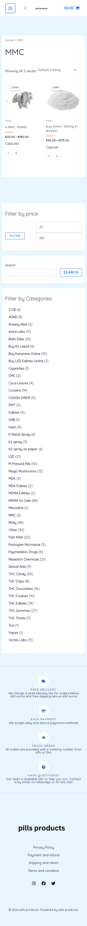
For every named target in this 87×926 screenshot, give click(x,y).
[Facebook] (44, 883)
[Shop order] (56, 70)
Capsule (52, 147)
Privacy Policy (43, 847)
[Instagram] (34, 883)
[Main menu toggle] (10, 8)
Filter (15, 236)
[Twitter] (53, 883)
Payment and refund (43, 855)
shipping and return (43, 863)
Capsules (12, 143)
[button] (25, 8)
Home (9, 40)
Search (10, 265)
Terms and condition (43, 871)
